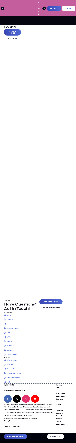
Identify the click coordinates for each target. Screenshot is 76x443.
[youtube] (35, 399)
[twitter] (17, 399)
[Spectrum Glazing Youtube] (39, 14)
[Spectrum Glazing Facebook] (39, 2)
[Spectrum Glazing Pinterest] (39, 11)
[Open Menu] (68, 20)
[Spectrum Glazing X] (39, 5)
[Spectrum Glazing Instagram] (39, 8)
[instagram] (26, 399)
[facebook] (8, 399)
